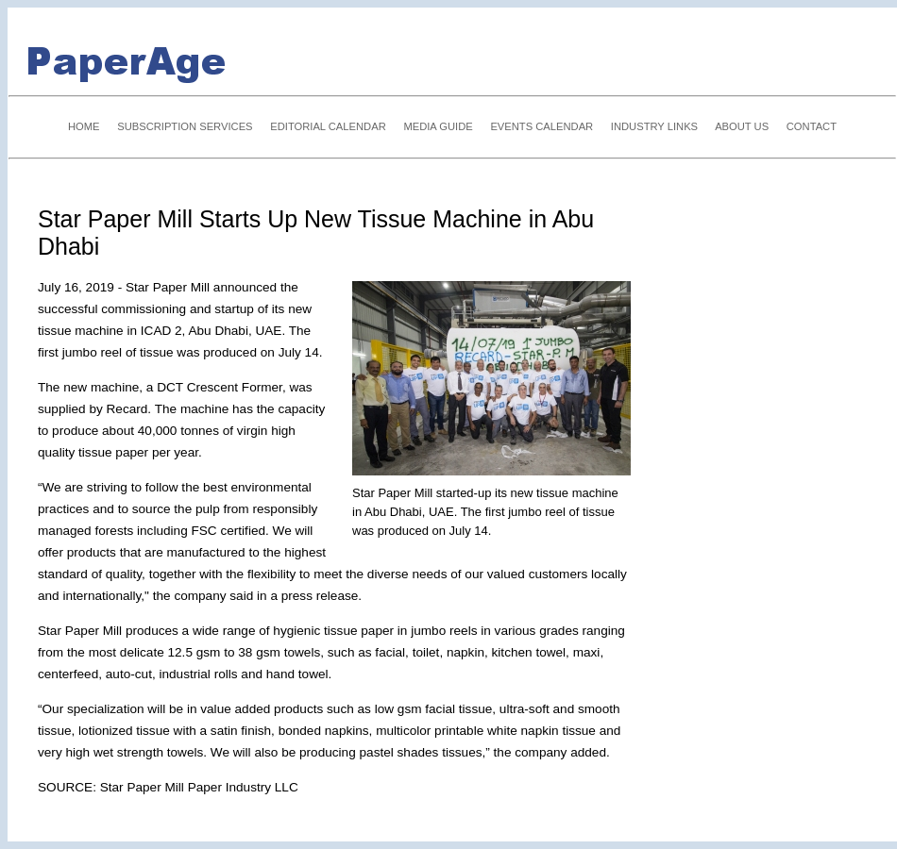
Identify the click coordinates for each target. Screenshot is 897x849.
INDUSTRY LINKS (654, 126)
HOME (84, 126)
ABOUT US (742, 126)
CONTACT (812, 126)
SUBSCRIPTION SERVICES (184, 126)
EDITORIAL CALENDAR (327, 126)
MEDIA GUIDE (437, 126)
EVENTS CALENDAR (541, 126)
